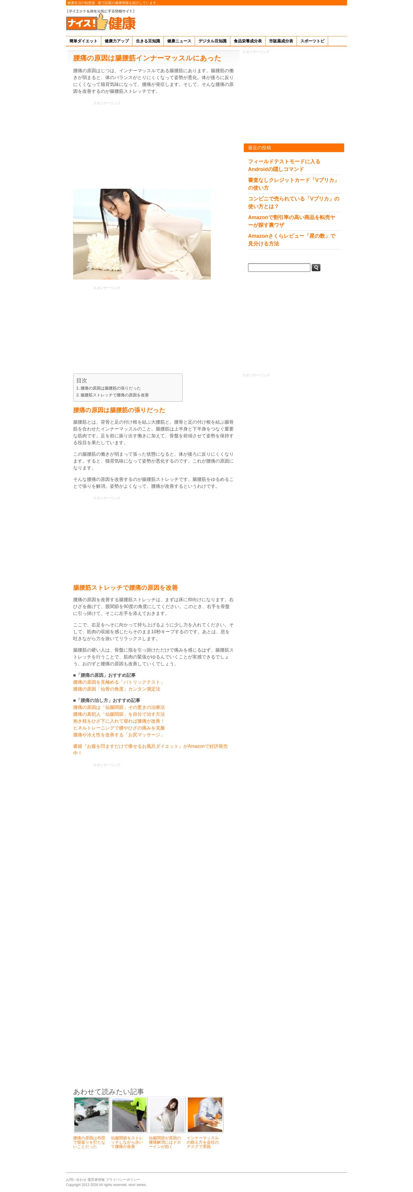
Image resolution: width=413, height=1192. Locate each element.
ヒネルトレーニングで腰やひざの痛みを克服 (119, 727)
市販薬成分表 (281, 41)
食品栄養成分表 (248, 41)
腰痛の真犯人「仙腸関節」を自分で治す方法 (119, 714)
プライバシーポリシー (123, 1180)
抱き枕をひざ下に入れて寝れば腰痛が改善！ (119, 721)
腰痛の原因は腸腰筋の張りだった (111, 388)
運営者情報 (96, 1180)
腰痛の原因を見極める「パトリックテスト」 (119, 682)
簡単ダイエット (83, 41)
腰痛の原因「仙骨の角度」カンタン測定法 (116, 689)
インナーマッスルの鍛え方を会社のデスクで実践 (203, 1142)
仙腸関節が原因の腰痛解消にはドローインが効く (165, 1142)
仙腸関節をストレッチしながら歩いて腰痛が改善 (127, 1142)
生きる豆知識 (148, 41)
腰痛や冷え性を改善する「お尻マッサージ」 (119, 734)
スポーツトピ (312, 41)
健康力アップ (117, 41)
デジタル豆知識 (212, 41)
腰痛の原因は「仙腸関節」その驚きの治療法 (119, 707)
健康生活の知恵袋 (81, 3)
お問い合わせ (76, 1180)
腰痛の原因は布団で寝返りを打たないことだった (89, 1142)
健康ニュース (179, 41)
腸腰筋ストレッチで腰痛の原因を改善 (115, 395)
